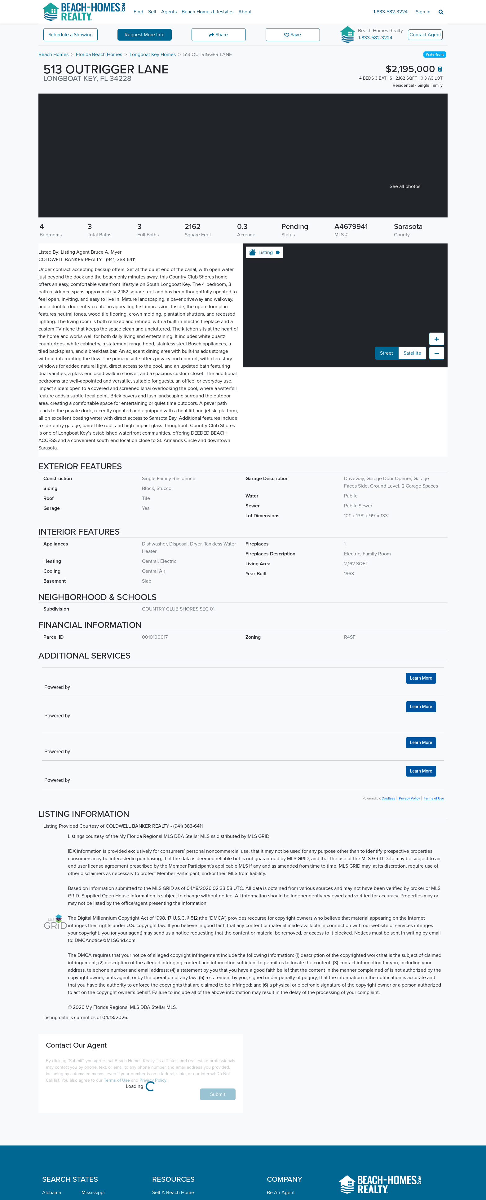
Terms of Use (434, 798)
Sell (152, 12)
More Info (145, 35)
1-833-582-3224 (390, 12)
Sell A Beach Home (173, 1192)
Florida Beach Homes (99, 54)
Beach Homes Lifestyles (207, 12)
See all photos (405, 186)
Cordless (388, 798)
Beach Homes (53, 54)
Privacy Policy (409, 798)
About (245, 12)
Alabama (51, 1192)
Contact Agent (425, 35)
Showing (70, 35)
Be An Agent (281, 1192)
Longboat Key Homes (153, 54)
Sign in (423, 12)
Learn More (421, 678)
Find (138, 12)
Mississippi (93, 1192)
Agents (169, 12)
